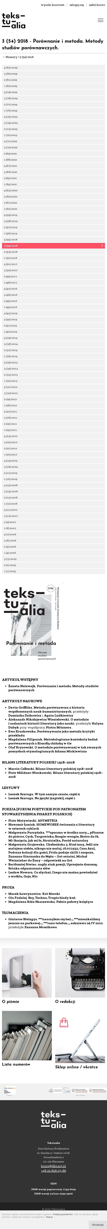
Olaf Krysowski (20, 794)
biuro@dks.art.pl (53, 1166)
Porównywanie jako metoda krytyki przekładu (51, 780)
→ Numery (9, 57)
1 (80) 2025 (10, 85)
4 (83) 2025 (11, 67)
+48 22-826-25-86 (53, 1171)
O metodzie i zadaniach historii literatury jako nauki (48, 768)
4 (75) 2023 (11, 116)
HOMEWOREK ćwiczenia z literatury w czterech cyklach (51, 873)
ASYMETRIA (47, 867)
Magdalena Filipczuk (25, 786)
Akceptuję (98, 1224)
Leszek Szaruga (20, 840)
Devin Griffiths (20, 754)
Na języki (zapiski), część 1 (55, 844)
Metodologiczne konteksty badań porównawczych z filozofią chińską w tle (53, 788)
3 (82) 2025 (10, 73)
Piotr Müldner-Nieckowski (29, 819)
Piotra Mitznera (59, 774)
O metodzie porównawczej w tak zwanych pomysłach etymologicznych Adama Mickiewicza (54, 796)
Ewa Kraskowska (22, 778)
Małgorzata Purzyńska (26, 879)
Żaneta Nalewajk (21, 732)
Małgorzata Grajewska (26, 891)
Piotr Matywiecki (22, 867)
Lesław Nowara (20, 919)
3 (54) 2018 (11, 251)
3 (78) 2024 (11, 98)
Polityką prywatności (63, 1214)
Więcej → (50, 1217)
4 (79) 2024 (10, 92)
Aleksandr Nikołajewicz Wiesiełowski (38, 766)
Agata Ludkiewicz (58, 762)
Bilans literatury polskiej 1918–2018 (64, 815)
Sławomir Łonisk (21, 871)
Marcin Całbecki (21, 815)
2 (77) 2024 (10, 104)
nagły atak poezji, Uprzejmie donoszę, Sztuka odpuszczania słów (52, 913)
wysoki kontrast (52, 5)
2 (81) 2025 (10, 79)
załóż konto (97, 5)
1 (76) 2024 (10, 110)
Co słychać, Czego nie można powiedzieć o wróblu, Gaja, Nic (52, 921)
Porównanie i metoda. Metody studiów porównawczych (53, 734)
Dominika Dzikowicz (24, 762)
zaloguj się (77, 5)
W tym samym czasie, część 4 (57, 840)
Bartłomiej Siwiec (22, 911)
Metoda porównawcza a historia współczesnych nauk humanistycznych (46, 756)
